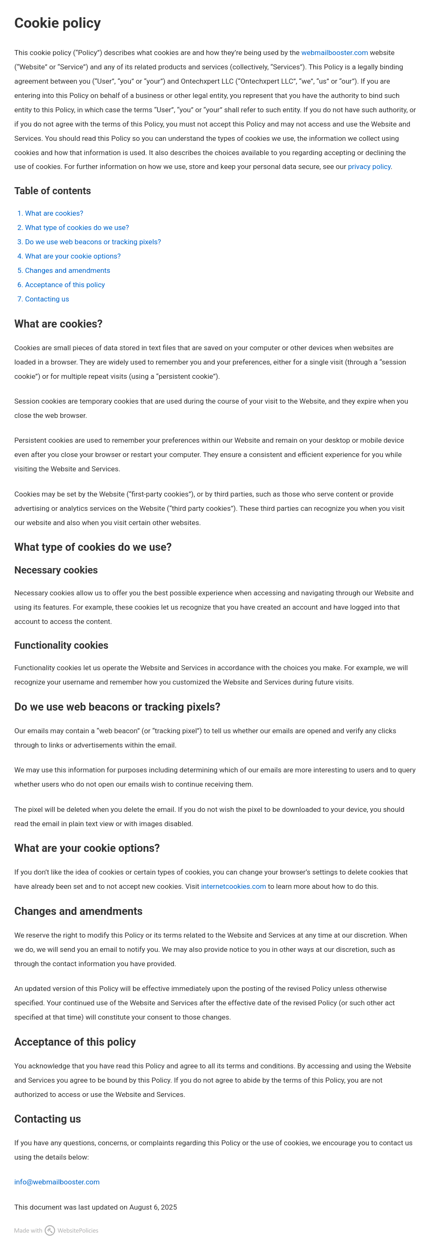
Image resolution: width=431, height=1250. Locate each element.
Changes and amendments (67, 270)
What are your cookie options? (72, 256)
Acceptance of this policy (65, 284)
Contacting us (47, 299)
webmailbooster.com (334, 52)
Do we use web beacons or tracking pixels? (93, 242)
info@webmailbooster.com (57, 1182)
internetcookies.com (233, 886)
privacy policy (369, 166)
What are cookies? (54, 213)
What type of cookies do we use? (77, 227)
